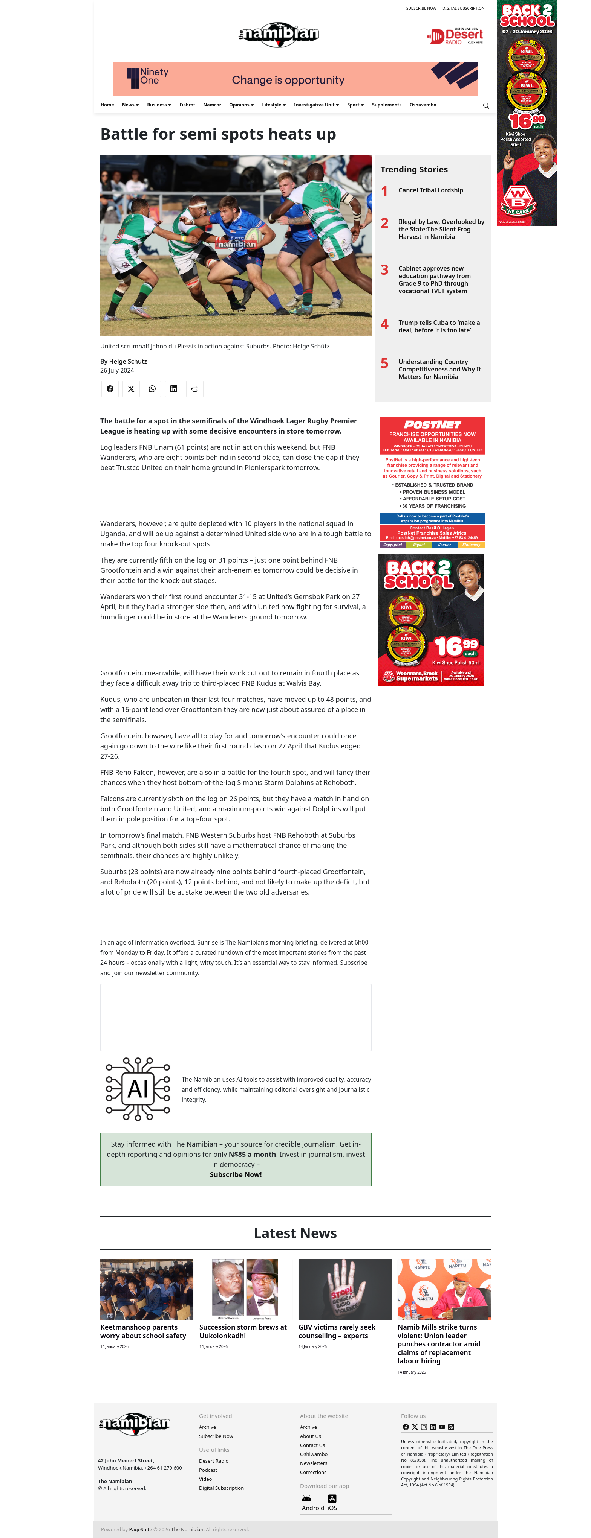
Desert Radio (213, 1460)
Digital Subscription (463, 8)
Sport (353, 105)
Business (157, 105)
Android (313, 1503)
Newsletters (313, 1463)
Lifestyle (271, 105)
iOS (332, 1503)
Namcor (212, 105)
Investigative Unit (314, 105)
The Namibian (187, 1529)
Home (107, 105)
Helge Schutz (128, 361)
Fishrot (187, 105)
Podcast (208, 1470)
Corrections (313, 1472)
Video (205, 1479)
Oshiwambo (423, 105)
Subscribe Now (421, 8)
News (128, 105)
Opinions (239, 105)
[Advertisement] (236, 496)
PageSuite (140, 1529)
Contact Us (312, 1445)
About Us (310, 1436)
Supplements (386, 105)
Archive (207, 1427)
